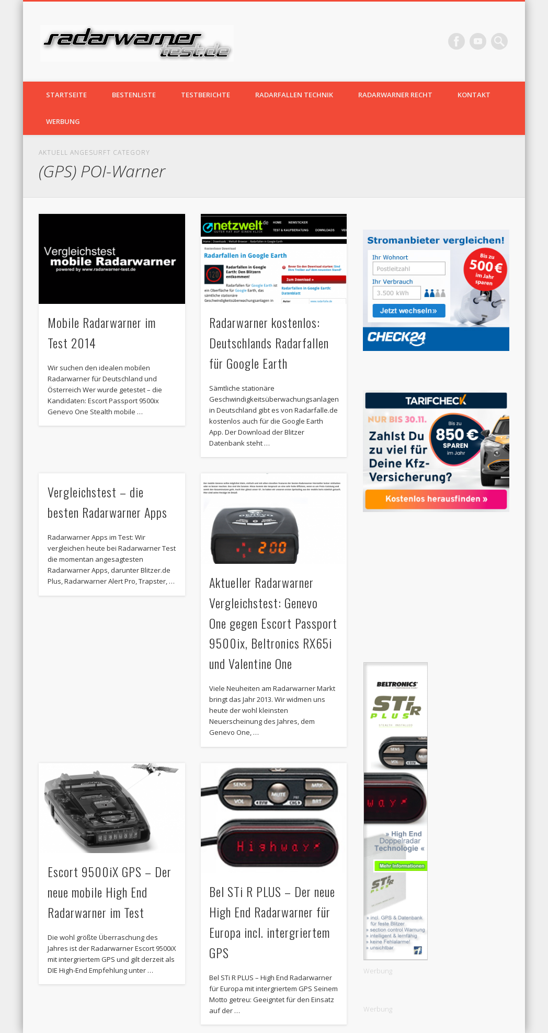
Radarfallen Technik (294, 94)
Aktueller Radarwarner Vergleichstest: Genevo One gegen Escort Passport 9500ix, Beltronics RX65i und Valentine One (273, 623)
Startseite (66, 94)
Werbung (63, 121)
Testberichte (205, 94)
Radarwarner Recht (395, 94)
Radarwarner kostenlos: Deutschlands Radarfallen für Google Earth (269, 342)
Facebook (456, 41)
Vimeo (478, 41)
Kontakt (474, 94)
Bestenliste (134, 94)
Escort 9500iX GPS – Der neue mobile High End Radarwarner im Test (110, 892)
